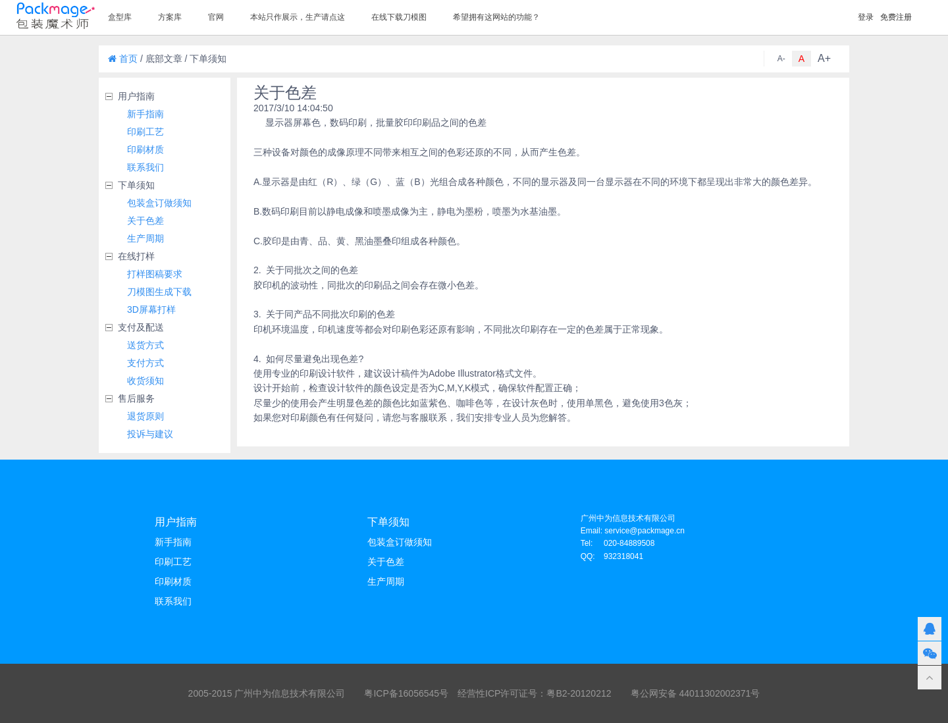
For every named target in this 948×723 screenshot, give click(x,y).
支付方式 (145, 363)
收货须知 (145, 380)
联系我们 (145, 167)
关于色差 (145, 220)
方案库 (170, 17)
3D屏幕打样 (151, 309)
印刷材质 (145, 149)
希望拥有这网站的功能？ (496, 17)
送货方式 (145, 345)
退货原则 (145, 416)
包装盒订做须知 (159, 203)
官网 (216, 17)
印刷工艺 (145, 131)
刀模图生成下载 (159, 291)
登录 (866, 17)
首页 (123, 58)
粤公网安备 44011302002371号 (695, 693)
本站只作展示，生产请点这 (297, 17)
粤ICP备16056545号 (406, 693)
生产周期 (145, 238)
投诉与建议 (150, 434)
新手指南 (145, 114)
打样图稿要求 (154, 274)
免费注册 (896, 17)
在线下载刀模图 (399, 17)
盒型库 (120, 17)
